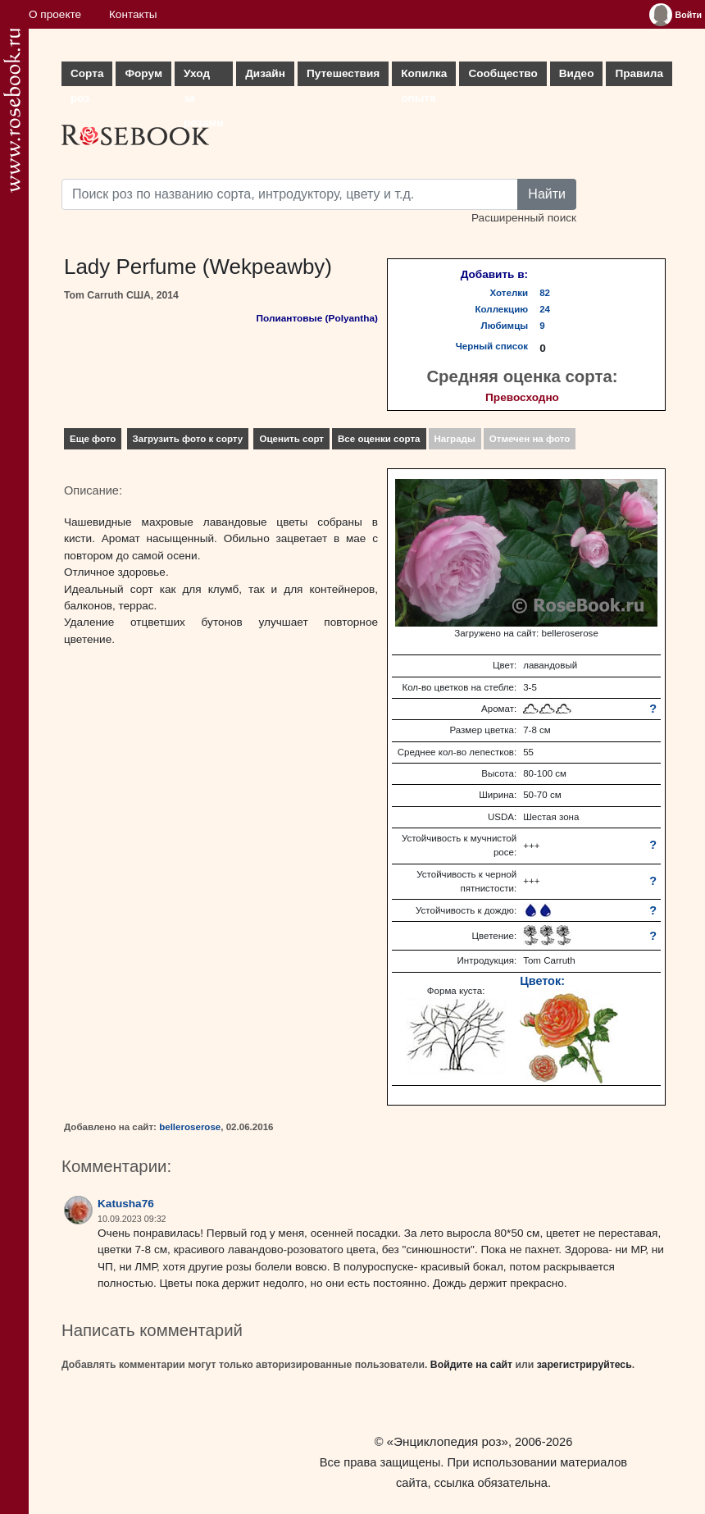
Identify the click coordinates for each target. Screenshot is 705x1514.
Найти (547, 194)
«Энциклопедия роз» (447, 1441)
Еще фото (93, 439)
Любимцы (505, 326)
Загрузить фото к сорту (188, 439)
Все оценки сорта (379, 439)
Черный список (492, 346)
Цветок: (542, 980)
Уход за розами (204, 76)
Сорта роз (86, 76)
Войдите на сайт (471, 1364)
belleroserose (190, 1127)
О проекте (55, 14)
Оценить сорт (291, 439)
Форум (143, 73)
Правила (639, 73)
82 (544, 293)
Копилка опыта (424, 76)
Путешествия (343, 73)
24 (544, 309)
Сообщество (502, 73)
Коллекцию (502, 309)
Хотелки (509, 293)
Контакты (133, 14)
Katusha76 (126, 1203)
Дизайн (265, 73)
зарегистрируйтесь (584, 1364)
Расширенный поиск (523, 218)
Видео (576, 73)
